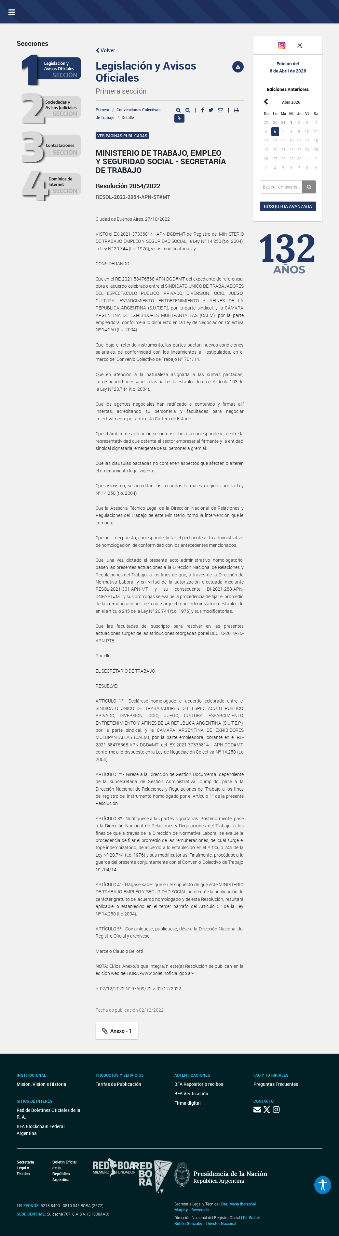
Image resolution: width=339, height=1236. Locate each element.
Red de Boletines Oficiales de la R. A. (48, 1113)
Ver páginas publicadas (122, 135)
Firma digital (187, 1103)
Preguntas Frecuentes (275, 1084)
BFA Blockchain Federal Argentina (41, 1129)
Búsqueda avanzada (288, 206)
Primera (102, 109)
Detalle (128, 117)
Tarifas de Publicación (118, 1084)
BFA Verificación (191, 1093)
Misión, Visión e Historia (41, 1084)
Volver (105, 50)
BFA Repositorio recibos (198, 1084)
